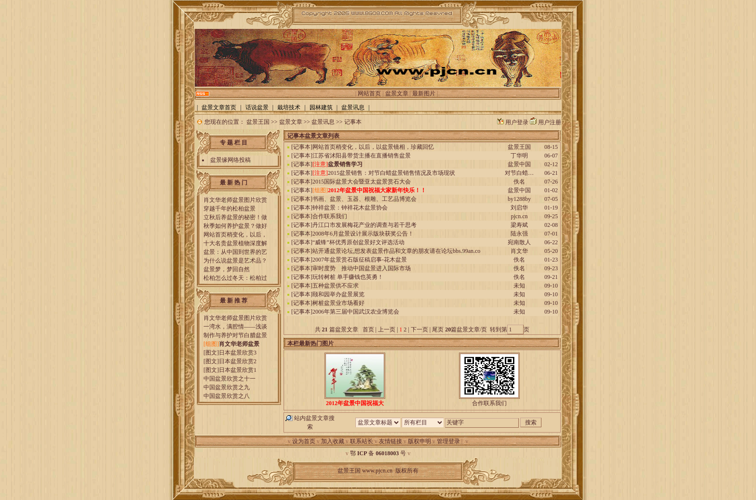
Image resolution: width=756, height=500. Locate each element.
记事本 (353, 121)
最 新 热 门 (233, 182)
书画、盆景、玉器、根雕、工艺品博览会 (364, 199)
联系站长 (361, 441)
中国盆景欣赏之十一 (229, 378)
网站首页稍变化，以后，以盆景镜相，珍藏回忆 (373, 147)
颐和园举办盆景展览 (338, 294)
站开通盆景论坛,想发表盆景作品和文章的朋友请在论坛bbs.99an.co (396, 251)
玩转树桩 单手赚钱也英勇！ (347, 277)
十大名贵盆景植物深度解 (235, 243)
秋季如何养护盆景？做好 (235, 226)
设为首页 (303, 441)
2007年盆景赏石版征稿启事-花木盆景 (359, 259)
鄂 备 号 (378, 453)
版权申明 (419, 441)
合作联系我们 (329, 216)
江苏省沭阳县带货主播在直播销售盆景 (361, 155)
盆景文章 (396, 93)
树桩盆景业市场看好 (338, 303)
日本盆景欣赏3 (237, 352)
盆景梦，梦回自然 (226, 269)
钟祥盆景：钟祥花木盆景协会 (350, 207)
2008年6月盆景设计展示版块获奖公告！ (363, 233)
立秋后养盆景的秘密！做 (235, 217)
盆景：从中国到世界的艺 (235, 252)
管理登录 (448, 441)
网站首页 (369, 93)
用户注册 (549, 122)
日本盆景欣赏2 (237, 361)
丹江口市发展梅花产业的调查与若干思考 (364, 225)
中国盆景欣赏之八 (226, 396)
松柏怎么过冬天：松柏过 (235, 278)
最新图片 (423, 93)
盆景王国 (258, 121)
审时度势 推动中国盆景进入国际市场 (361, 268)
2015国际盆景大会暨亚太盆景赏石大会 (361, 181)
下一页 (419, 329)
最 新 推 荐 (233, 300)
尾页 (437, 329)
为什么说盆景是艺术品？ (235, 260)
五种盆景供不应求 (335, 285)
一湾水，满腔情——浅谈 (235, 326)
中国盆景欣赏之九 (226, 387)
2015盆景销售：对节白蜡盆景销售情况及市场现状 (391, 173)
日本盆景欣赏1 (237, 370)
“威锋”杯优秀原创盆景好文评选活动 (358, 242)
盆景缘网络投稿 (230, 160)
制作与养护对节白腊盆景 (235, 335)
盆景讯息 (323, 121)
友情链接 (390, 441)
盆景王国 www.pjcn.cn (365, 470)
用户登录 (516, 122)
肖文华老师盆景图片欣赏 (235, 200)
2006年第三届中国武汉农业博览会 (355, 311)
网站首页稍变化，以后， (235, 234)
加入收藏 (332, 441)
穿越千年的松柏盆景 (229, 208)
